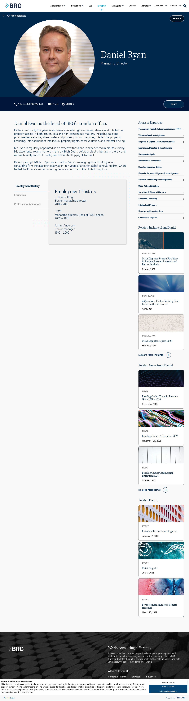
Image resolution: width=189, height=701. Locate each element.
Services (76, 5)
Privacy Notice (9, 698)
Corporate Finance (117, 676)
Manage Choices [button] (168, 682)
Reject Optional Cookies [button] (168, 691)
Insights (116, 5)
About (145, 5)
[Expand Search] (185, 6)
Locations (158, 5)
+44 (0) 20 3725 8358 (33, 103)
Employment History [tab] (28, 186)
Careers (173, 5)
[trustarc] (180, 698)
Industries (56, 5)
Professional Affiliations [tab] (27, 204)
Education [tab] (20, 195)
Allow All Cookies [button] (168, 687)
